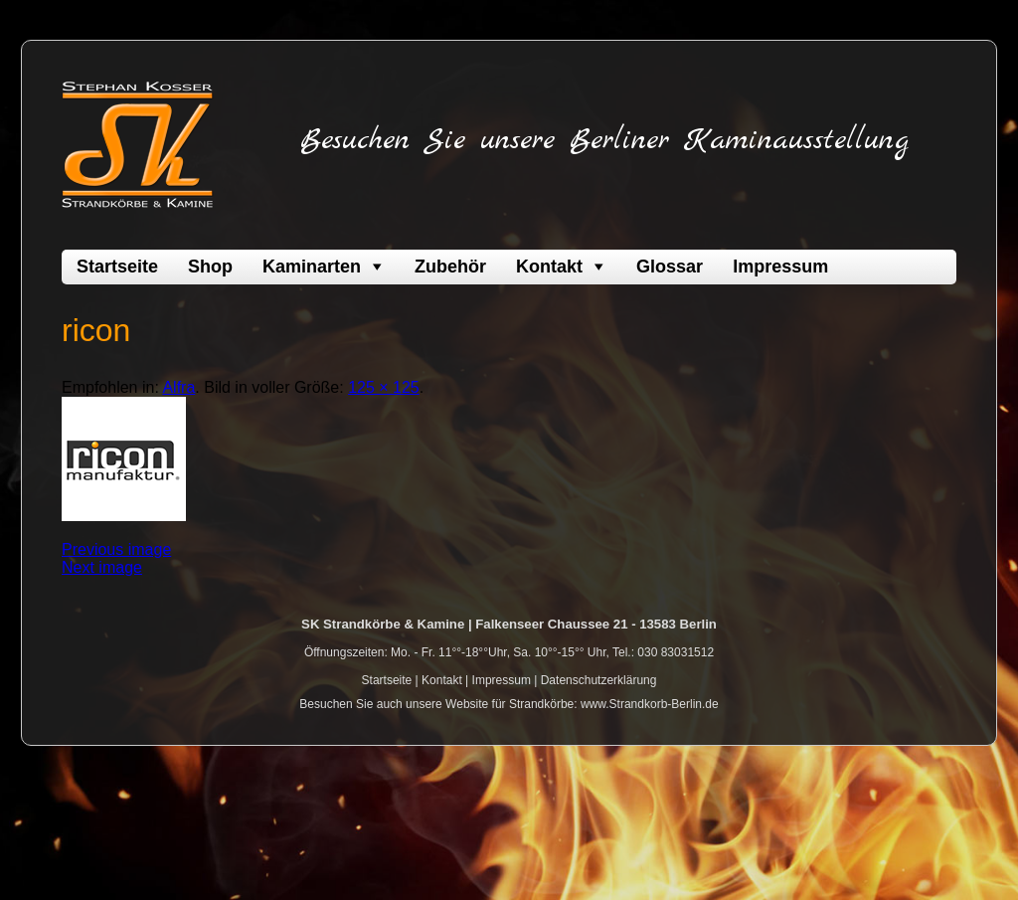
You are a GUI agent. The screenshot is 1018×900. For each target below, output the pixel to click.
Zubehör (450, 266)
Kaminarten (311, 266)
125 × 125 (384, 387)
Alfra (178, 387)
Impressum (780, 266)
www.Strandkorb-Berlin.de (650, 704)
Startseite (117, 266)
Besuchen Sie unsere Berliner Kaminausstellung (604, 140)
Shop (210, 266)
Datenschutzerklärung (599, 680)
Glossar (669, 266)
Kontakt (549, 266)
